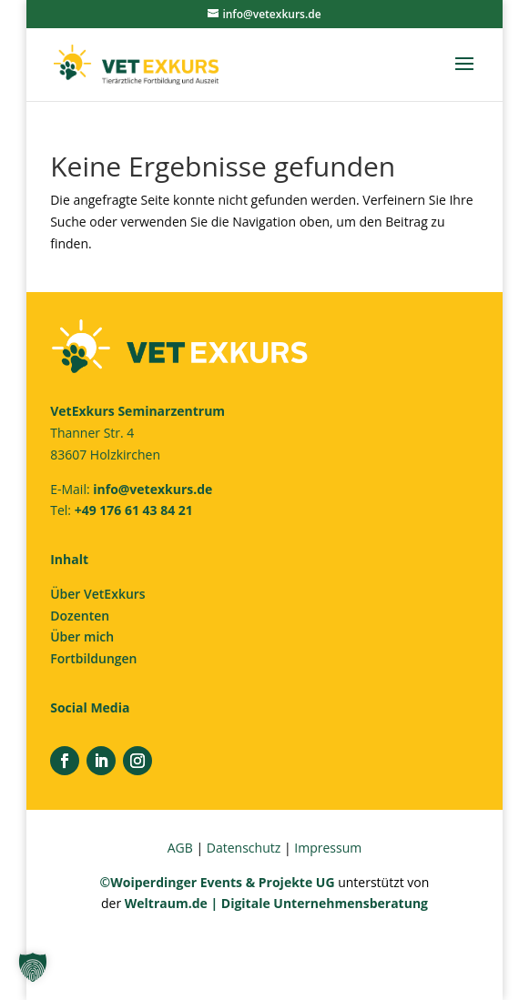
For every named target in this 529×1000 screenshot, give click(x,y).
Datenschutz (243, 847)
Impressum (327, 847)
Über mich (82, 636)
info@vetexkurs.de (152, 489)
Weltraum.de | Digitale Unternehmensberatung (276, 903)
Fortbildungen (93, 658)
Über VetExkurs (97, 593)
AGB (180, 847)
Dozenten (79, 615)
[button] (33, 967)
